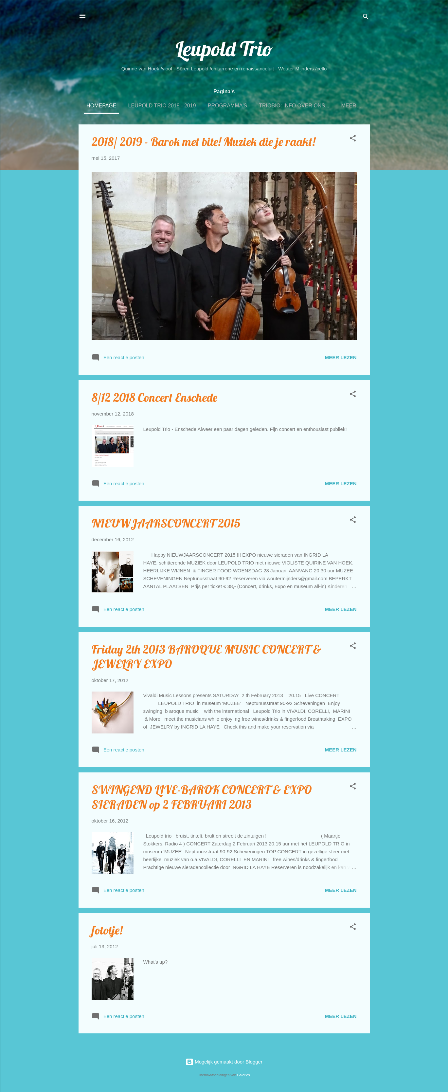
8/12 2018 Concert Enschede (154, 397)
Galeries (243, 1075)
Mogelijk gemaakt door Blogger (224, 1061)
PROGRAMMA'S (227, 105)
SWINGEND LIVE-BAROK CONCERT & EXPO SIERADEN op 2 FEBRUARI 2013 (202, 797)
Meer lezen (341, 357)
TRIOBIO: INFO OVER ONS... (294, 105)
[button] (353, 139)
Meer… (351, 105)
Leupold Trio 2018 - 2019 (162, 105)
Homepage (101, 105)
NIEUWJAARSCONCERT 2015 (166, 523)
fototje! (107, 930)
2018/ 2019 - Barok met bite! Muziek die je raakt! (203, 141)
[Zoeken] (366, 18)
